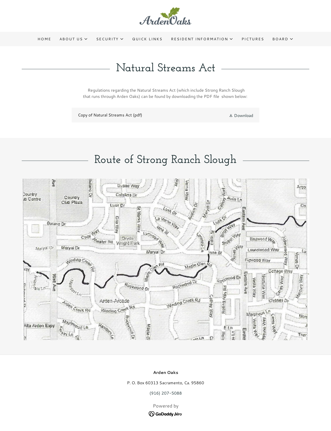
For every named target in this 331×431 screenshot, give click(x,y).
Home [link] (44, 39)
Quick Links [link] (147, 39)
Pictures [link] (253, 39)
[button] (73, 39)
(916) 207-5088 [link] (165, 393)
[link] (165, 15)
